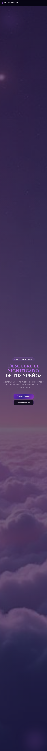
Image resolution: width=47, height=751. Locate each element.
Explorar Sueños (23, 397)
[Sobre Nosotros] (23, 403)
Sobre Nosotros (23, 403)
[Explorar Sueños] (23, 396)
